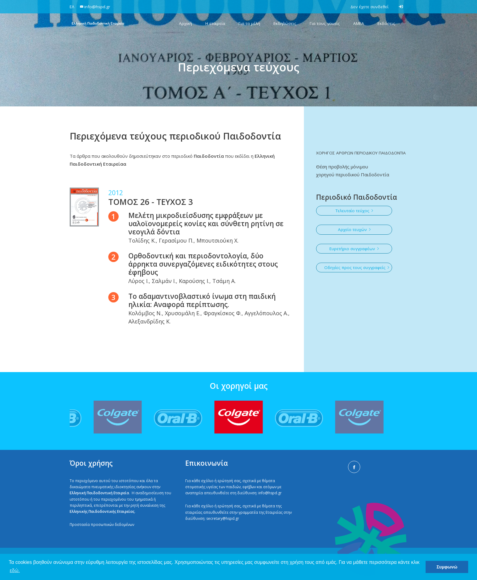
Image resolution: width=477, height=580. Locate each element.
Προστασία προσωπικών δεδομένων (102, 524)
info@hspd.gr (270, 492)
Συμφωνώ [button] (447, 566)
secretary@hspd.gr (222, 518)
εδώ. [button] (15, 570)
